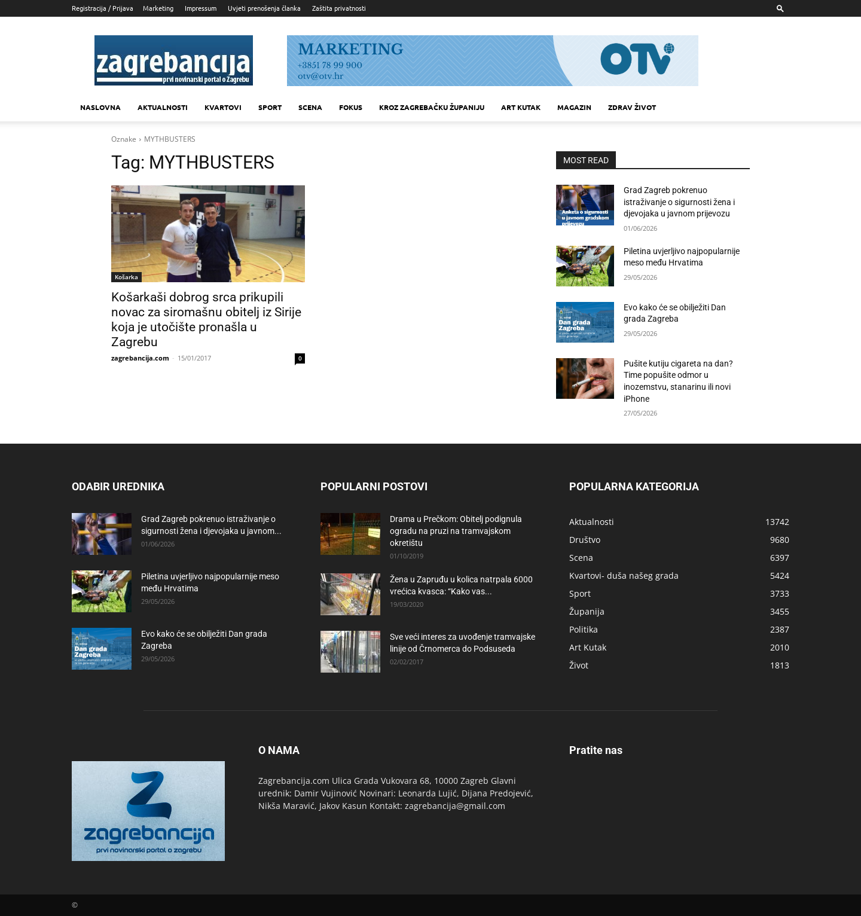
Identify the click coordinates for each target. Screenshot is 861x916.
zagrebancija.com (140, 357)
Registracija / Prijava (102, 8)
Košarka (126, 277)
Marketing (158, 8)
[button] (780, 8)
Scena (310, 107)
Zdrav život (632, 107)
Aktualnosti (163, 107)
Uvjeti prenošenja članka (264, 8)
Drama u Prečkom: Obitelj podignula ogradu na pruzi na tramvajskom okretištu (456, 531)
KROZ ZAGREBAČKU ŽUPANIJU (431, 107)
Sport (270, 107)
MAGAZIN (574, 107)
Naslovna (100, 107)
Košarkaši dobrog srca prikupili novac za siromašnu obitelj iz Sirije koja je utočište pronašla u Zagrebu (206, 319)
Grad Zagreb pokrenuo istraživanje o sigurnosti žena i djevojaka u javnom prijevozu (679, 201)
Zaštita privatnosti (339, 8)
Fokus (350, 107)
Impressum (200, 8)
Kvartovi (223, 107)
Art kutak (521, 107)
